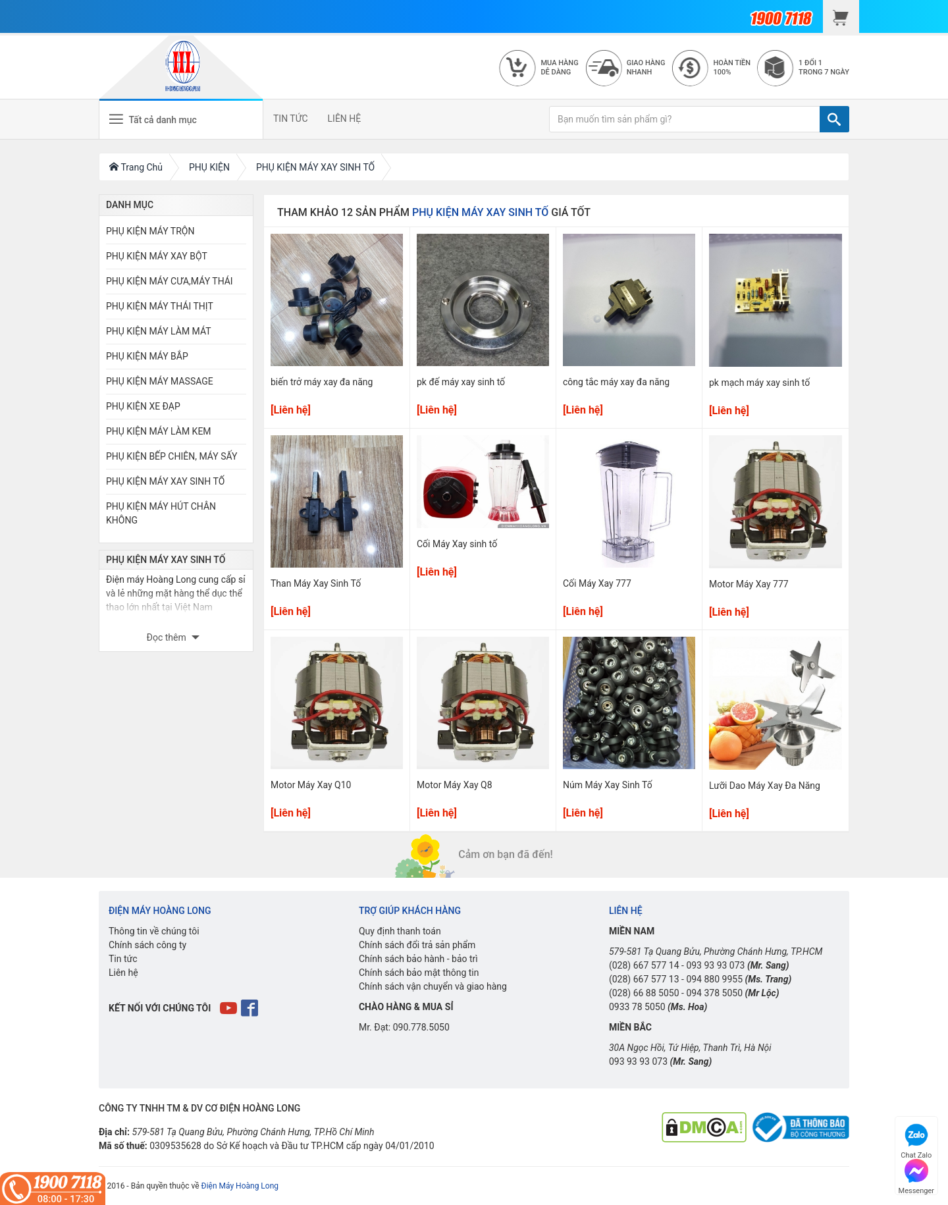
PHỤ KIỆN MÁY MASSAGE (159, 381)
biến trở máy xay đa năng (322, 382)
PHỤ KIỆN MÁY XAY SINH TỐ (165, 481)
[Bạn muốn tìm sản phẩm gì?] (684, 119)
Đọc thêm (168, 637)
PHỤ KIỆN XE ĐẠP (143, 406)
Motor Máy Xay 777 (749, 584)
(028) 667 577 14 (644, 965)
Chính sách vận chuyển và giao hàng (433, 986)
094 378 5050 (714, 993)
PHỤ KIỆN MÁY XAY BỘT (156, 256)
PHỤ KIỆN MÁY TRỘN (150, 231)
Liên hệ (123, 972)
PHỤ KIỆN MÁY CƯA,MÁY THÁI (169, 281)
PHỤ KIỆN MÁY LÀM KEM (158, 431)
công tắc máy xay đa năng (616, 382)
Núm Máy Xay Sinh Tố (607, 785)
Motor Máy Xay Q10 (311, 785)
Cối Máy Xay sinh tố (457, 544)
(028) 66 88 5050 (644, 993)
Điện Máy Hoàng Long (239, 1186)
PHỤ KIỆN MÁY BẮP (147, 356)
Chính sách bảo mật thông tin (419, 972)
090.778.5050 (421, 1027)
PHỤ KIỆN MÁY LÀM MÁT (158, 331)
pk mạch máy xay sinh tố (759, 382)
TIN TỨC (290, 118)
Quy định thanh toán (400, 931)
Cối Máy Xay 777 (597, 583)
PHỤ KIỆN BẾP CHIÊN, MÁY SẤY (171, 456)
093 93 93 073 (715, 965)
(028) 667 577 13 (644, 979)
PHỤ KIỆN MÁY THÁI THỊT (159, 306)
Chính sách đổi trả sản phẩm (417, 945)
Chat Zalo (916, 1139)
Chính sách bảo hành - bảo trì (418, 958)
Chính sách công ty (147, 945)
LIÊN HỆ (344, 118)
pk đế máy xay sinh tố (461, 382)
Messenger (916, 1175)
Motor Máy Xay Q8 (454, 785)
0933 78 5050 (637, 1007)
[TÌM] (834, 119)
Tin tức (123, 958)
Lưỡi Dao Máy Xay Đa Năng (764, 785)
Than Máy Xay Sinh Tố (316, 583)
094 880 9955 (714, 979)
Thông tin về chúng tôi (154, 931)
